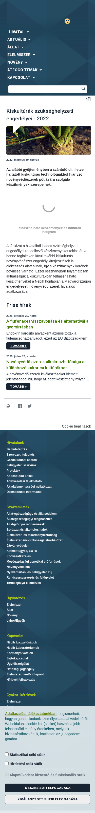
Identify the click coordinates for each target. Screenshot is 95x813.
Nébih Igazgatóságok (22, 642)
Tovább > (18, 346)
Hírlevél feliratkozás (21, 679)
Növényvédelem (18, 567)
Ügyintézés (16, 598)
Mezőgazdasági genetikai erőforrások (34, 561)
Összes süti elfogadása (47, 788)
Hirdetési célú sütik (23, 764)
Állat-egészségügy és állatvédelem (31, 513)
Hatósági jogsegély (20, 669)
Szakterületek (18, 507)
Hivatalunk (15, 443)
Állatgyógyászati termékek (26, 524)
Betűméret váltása (88, 99)
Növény (12, 615)
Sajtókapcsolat (17, 658)
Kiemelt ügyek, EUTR (22, 551)
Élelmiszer (14, 604)
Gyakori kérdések (21, 695)
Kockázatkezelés (19, 556)
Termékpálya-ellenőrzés (24, 583)
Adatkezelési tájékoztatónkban (30, 714)
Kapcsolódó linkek (20, 476)
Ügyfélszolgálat (18, 664)
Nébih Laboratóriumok (23, 648)
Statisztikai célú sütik (25, 754)
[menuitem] (47, 32)
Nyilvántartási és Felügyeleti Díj (29, 572)
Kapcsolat (15, 636)
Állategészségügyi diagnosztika (29, 519)
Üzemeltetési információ (24, 492)
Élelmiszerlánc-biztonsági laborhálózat (35, 540)
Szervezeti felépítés (21, 454)
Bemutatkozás (17, 449)
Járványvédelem (18, 545)
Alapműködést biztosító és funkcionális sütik (45, 775)
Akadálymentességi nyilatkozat (29, 486)
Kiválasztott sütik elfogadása (47, 799)
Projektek (13, 470)
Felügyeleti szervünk (21, 465)
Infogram (49, 232)
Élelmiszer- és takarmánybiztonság (32, 535)
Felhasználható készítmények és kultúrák (48, 228)
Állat (10, 610)
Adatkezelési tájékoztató (24, 481)
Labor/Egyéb (16, 620)
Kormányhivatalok (20, 653)
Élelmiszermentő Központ (25, 674)
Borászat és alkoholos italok (27, 529)
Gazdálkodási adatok (22, 460)
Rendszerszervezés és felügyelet (30, 577)
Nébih (24, 8)
